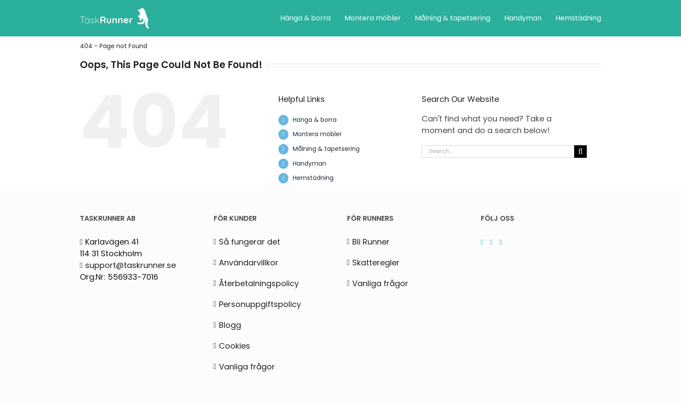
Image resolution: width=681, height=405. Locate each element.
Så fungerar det (249, 241)
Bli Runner (371, 241)
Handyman (309, 163)
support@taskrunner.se (130, 265)
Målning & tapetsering (326, 148)
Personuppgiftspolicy (260, 304)
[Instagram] (482, 242)
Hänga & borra (315, 119)
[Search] (580, 151)
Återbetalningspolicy (259, 283)
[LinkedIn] (491, 242)
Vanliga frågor (247, 366)
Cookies (234, 345)
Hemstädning (313, 177)
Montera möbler (317, 134)
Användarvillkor (248, 262)
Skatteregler (376, 262)
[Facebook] (500, 242)
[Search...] (498, 151)
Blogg (230, 325)
